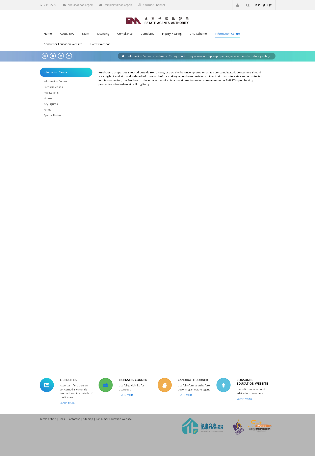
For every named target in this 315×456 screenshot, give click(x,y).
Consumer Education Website (114, 419)
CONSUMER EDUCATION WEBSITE (252, 381)
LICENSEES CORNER (133, 380)
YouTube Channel (154, 5)
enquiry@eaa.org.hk (80, 5)
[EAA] (157, 20)
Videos (160, 56)
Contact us (74, 419)
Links (62, 419)
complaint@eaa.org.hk (118, 5)
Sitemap (88, 419)
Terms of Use (48, 419)
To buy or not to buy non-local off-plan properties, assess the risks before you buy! (219, 56)
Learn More (67, 403)
